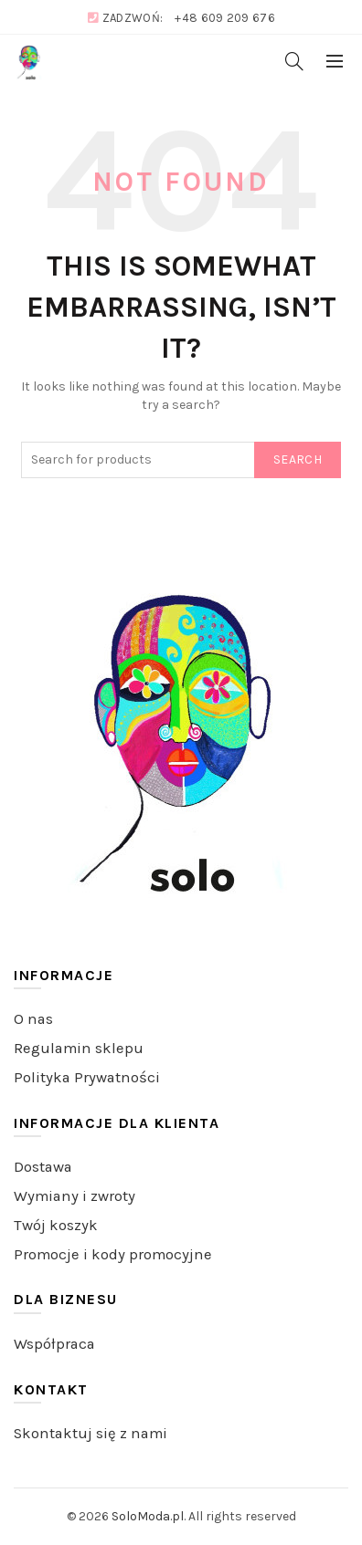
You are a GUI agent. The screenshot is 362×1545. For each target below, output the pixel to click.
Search (297, 459)
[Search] (294, 61)
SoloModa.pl (148, 1516)
